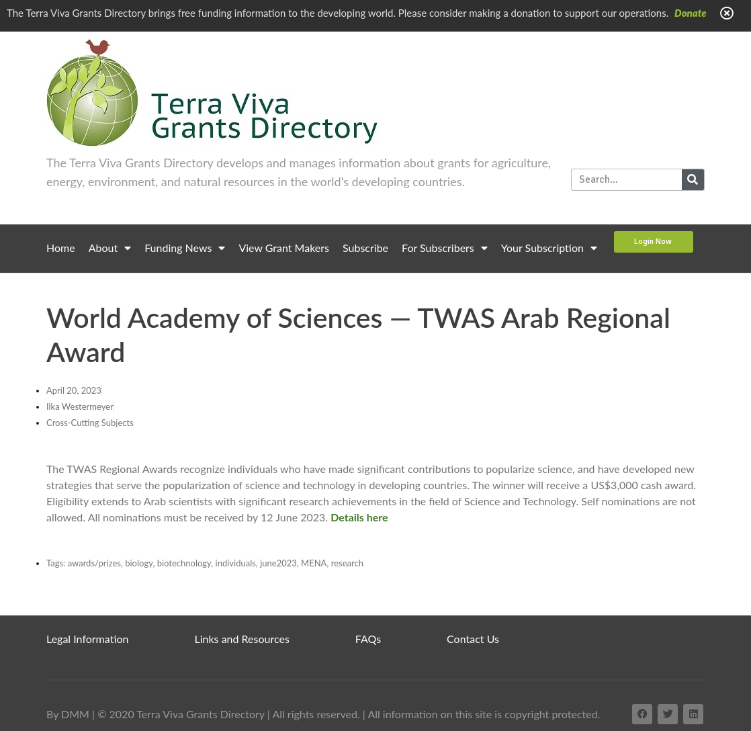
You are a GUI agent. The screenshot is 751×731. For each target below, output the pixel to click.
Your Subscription (549, 248)
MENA (313, 563)
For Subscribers (445, 248)
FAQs (368, 638)
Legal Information (87, 638)
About (110, 248)
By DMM (67, 713)
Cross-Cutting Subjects (90, 422)
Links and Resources (242, 638)
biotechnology (184, 563)
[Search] (693, 179)
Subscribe (365, 247)
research (347, 563)
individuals (236, 563)
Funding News (184, 248)
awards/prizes (94, 563)
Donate (690, 13)
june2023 (278, 563)
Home (60, 247)
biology (138, 563)
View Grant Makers (283, 247)
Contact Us (473, 638)
